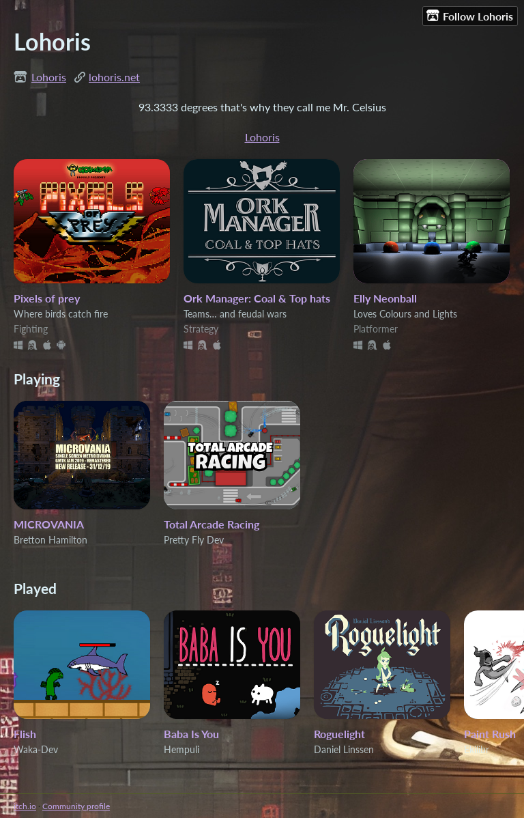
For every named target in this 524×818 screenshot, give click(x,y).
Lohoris (48, 76)
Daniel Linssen (344, 749)
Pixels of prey (47, 298)
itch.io (25, 806)
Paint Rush (490, 733)
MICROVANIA (49, 524)
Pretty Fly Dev (194, 540)
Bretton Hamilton (50, 540)
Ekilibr (476, 749)
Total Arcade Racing (211, 524)
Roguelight (339, 733)
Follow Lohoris (469, 16)
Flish (25, 733)
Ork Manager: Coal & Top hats (257, 298)
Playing (37, 378)
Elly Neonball (385, 298)
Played (35, 588)
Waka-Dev (36, 749)
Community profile (76, 806)
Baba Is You (191, 733)
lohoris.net (114, 76)
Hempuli (181, 749)
